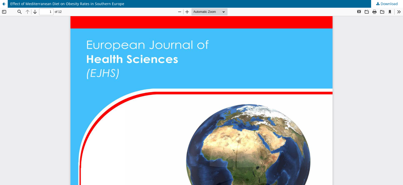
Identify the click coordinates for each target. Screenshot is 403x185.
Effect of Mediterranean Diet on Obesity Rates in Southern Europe (67, 3)
